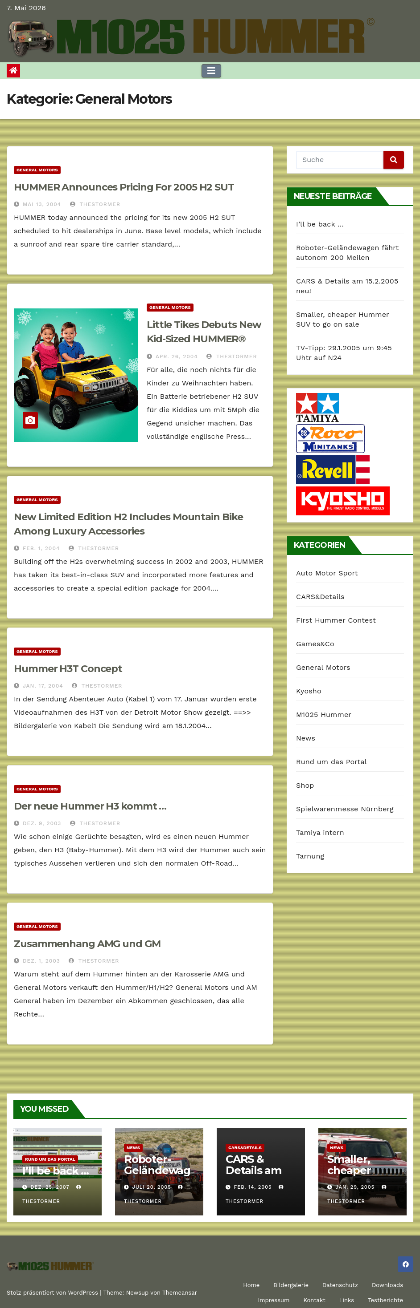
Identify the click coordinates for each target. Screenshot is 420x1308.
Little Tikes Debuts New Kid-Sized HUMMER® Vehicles (204, 339)
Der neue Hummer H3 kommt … (90, 806)
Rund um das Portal (331, 761)
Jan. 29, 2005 (355, 1187)
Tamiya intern (320, 832)
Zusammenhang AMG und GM (87, 944)
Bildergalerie (291, 1285)
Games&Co (315, 644)
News (305, 738)
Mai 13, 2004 (42, 204)
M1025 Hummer (323, 714)
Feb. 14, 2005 (253, 1187)
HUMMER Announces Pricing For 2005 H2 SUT (124, 187)
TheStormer (95, 204)
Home (251, 1285)
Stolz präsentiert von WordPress (53, 1292)
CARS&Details (320, 596)
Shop (305, 785)
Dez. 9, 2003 (42, 823)
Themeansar (179, 1292)
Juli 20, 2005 (151, 1187)
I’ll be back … (320, 224)
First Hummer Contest (336, 620)
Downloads (387, 1285)
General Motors (37, 169)
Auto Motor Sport (327, 573)
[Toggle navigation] (211, 70)
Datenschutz (340, 1285)
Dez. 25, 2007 (50, 1187)
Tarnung (310, 856)
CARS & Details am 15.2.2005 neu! (253, 1176)
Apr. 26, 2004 (177, 356)
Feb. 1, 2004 (41, 548)
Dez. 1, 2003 (41, 961)
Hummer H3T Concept (68, 669)
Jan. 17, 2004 (43, 686)
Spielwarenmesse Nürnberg (345, 809)
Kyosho (308, 691)
